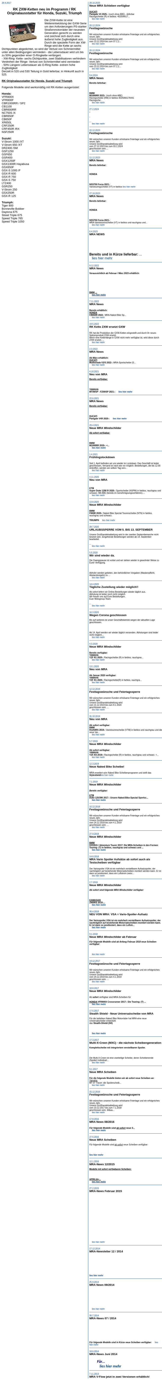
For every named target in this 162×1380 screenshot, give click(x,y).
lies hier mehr (98, 19)
